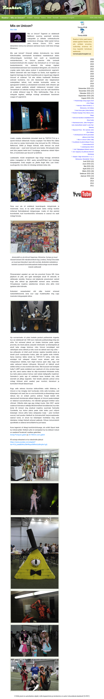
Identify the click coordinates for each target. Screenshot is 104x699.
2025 (92, 62)
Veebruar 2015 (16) (87, 173)
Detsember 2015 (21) (86, 88)
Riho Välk (13, 30)
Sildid (49, 18)
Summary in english (67, 18)
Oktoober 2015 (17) (87, 93)
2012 (92, 183)
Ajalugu (37, 18)
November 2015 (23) (86, 91)
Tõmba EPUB (82, 27)
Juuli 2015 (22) (88, 161)
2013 (92, 181)
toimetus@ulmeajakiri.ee (82, 54)
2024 (92, 64)
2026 (92, 59)
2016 (92, 83)
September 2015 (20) (86, 96)
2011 (92, 186)
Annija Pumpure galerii (18, 435)
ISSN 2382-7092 (96, 18)
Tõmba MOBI (82, 35)
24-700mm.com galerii (37, 435)
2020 (92, 74)
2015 (92, 86)
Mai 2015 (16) (89, 166)
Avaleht (29, 18)
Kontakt (55, 18)
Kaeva (43, 18)
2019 (92, 76)
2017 (92, 81)
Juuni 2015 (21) (88, 164)
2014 (92, 178)
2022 (92, 69)
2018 (92, 79)
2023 (92, 66)
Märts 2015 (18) (88, 171)
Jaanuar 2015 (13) (87, 176)
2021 (92, 71)
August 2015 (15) (87, 98)
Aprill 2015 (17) (88, 169)
